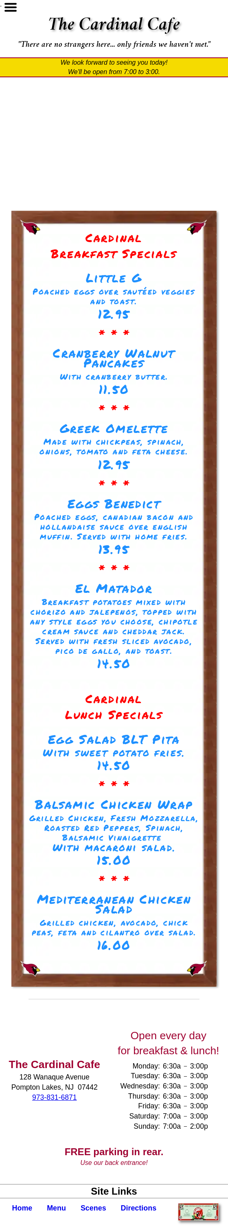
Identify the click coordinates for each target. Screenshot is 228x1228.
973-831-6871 (54, 1097)
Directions (139, 1208)
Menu (56, 1208)
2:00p (199, 1126)
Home (22, 1208)
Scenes (93, 1208)
